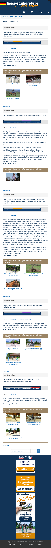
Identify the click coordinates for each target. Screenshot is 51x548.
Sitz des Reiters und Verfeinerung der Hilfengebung (13, 274)
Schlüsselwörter (9, 28)
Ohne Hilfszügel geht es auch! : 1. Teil (13, 289)
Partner (30, 544)
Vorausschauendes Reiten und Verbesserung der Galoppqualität (33, 349)
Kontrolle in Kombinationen (13, 84)
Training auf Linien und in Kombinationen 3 (33, 84)
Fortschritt (13, 49)
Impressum (11, 544)
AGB (21, 544)
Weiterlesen (6, 107)
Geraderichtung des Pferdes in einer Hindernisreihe (13, 363)
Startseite (5, 17)
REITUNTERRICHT (16, 17)
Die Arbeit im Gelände (13, 98)
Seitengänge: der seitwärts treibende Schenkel (13, 423)
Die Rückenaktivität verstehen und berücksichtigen (33, 274)
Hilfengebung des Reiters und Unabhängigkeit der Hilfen (33, 423)
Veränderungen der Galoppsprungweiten (13, 349)
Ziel (5, 49)
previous (20, 451)
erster (14, 451)
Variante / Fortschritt (25, 320)
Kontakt (40, 544)
